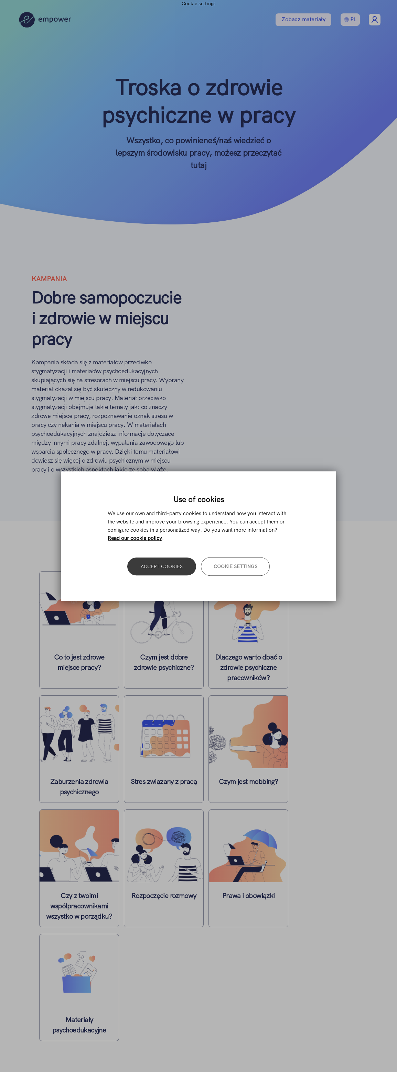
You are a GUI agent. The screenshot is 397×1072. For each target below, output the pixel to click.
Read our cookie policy (135, 538)
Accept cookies (162, 566)
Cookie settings (235, 566)
